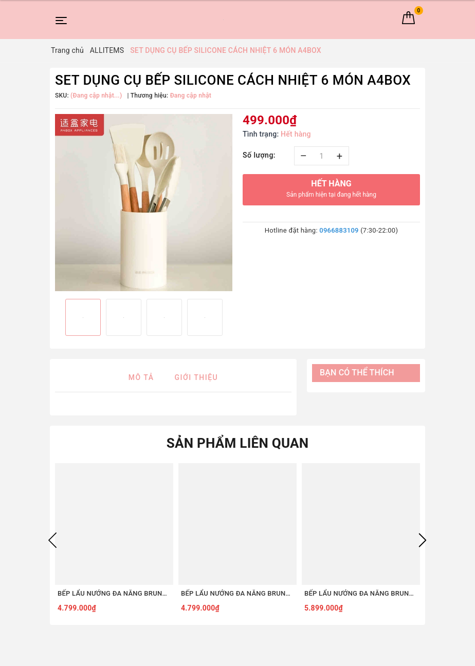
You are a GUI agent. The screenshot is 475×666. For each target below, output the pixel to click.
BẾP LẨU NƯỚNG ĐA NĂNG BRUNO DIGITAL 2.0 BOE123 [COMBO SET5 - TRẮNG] (237, 593)
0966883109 (338, 230)
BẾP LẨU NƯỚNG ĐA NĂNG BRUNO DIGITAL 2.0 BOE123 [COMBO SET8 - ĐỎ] (360, 593)
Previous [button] (52, 540)
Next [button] (422, 540)
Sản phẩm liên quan (238, 443)
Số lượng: (259, 155)
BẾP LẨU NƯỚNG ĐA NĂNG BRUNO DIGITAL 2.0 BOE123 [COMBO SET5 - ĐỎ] (114, 593)
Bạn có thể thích (357, 372)
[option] (143, 202)
